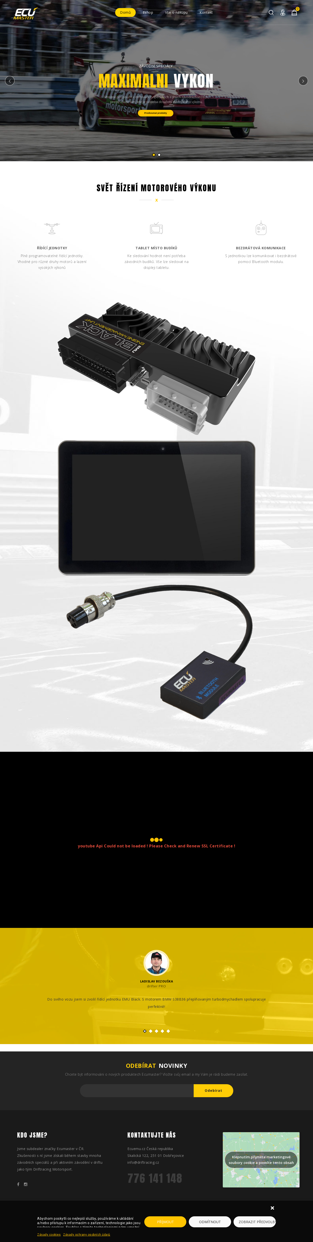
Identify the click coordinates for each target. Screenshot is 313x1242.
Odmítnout (210, 1221)
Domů (125, 12)
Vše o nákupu (176, 12)
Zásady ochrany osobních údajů (86, 1234)
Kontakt (206, 12)
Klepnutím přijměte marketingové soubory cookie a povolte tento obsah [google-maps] (261, 1160)
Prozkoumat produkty (155, 113)
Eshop (148, 12)
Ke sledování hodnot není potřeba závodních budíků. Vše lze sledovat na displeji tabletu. (156, 261)
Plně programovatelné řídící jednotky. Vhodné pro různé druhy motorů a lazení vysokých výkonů (52, 261)
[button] (273, 1208)
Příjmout (165, 1221)
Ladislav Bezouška (156, 981)
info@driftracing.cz (143, 1162)
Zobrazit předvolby (257, 1221)
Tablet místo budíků (156, 248)
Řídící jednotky (52, 248)
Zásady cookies (49, 1234)
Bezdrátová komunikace (261, 248)
